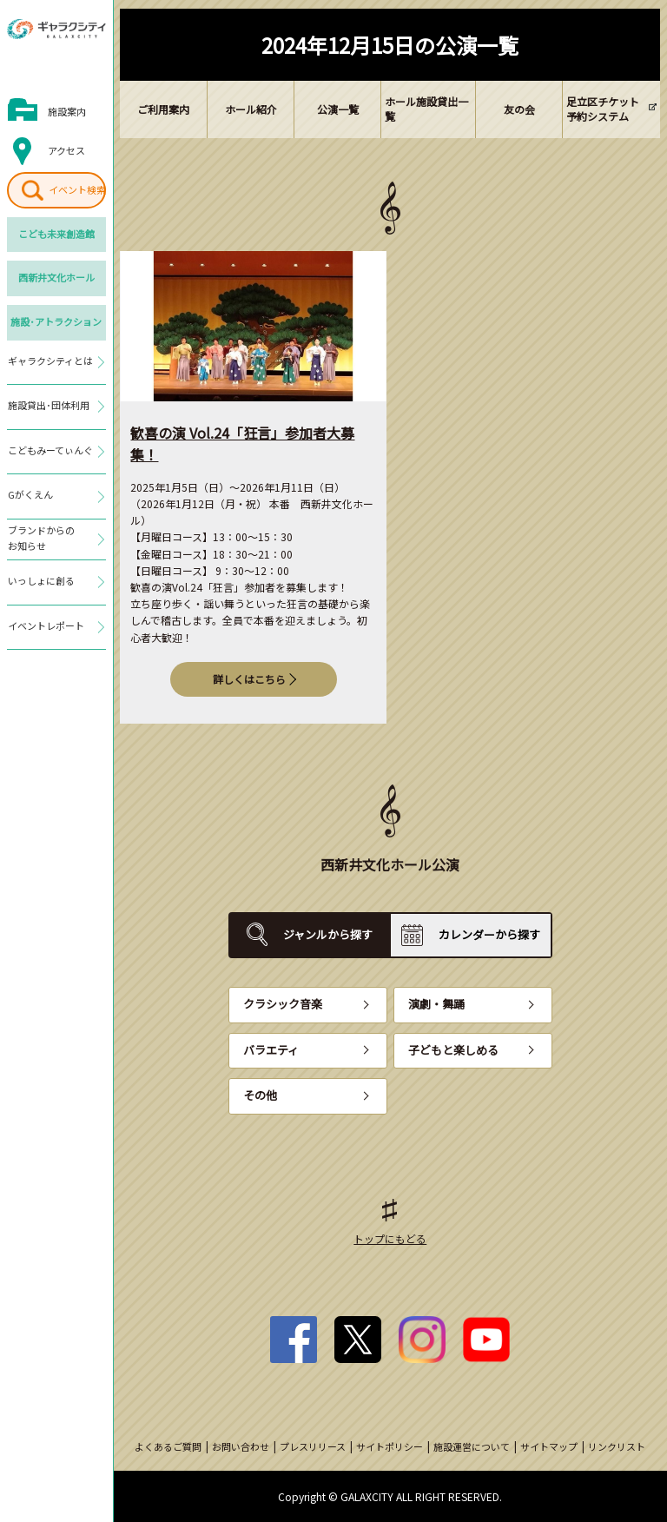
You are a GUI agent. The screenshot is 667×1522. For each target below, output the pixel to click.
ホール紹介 (251, 109)
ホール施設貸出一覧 (426, 108)
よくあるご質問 (168, 1446)
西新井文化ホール (56, 277)
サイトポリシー (389, 1446)
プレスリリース (313, 1446)
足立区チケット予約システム (602, 108)
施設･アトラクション (56, 321)
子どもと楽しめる (453, 1050)
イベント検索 (77, 189)
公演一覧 (338, 109)
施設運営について (471, 1446)
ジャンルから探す (328, 934)
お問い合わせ (240, 1446)
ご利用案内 (163, 109)
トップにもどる (389, 1238)
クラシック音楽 (282, 1004)
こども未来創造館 (56, 234)
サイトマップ (549, 1446)
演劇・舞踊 (436, 1004)
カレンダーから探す (489, 934)
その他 (260, 1095)
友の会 (519, 109)
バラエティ (271, 1050)
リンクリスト (616, 1446)
